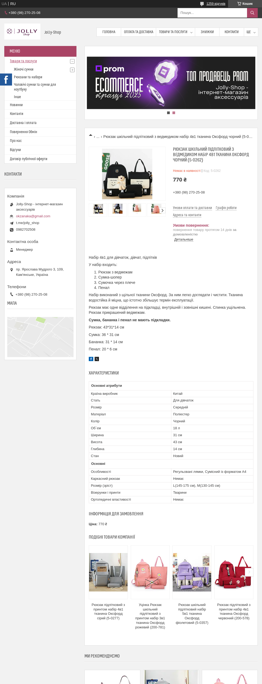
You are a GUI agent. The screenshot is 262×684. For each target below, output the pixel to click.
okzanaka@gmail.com (33, 216)
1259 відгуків (215, 4)
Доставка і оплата (23, 123)
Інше (17, 97)
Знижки (207, 32)
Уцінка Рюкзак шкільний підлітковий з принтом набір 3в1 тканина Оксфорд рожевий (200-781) (150, 616)
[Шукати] (252, 13)
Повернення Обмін (23, 132)
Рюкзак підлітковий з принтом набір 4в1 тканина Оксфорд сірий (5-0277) (108, 611)
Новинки (16, 105)
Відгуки (15, 150)
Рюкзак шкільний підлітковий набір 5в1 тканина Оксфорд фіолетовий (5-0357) (192, 614)
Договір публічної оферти (28, 159)
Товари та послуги (173, 32)
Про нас (16, 141)
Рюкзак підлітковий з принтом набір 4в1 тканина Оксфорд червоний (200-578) (234, 611)
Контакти (232, 32)
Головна (108, 32)
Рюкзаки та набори (28, 77)
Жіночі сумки (23, 69)
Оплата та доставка (138, 32)
